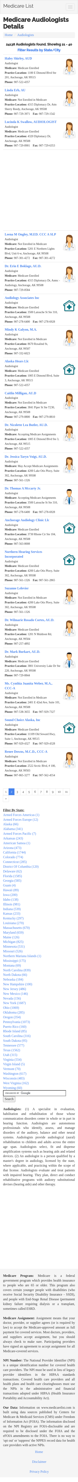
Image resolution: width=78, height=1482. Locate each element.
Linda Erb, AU (15, 90)
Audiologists (25, 35)
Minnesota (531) (14, 946)
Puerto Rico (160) (14, 1026)
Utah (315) (10, 1055)
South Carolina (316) (17, 1036)
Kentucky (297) (13, 918)
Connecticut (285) (15, 862)
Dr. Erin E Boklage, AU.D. (23, 266)
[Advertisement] (38, 190)
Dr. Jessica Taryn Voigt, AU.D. (26, 456)
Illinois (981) (11, 904)
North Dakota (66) (15, 974)
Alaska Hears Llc (17, 361)
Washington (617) (14, 1073)
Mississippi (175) (14, 960)
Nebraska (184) (13, 979)
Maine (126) (11, 937)
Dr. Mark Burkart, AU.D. (22, 651)
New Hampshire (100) (17, 984)
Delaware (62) (12, 871)
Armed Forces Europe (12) (20, 819)
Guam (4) (9, 885)
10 (59, 791)
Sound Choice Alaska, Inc (22, 720)
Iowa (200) (10, 895)
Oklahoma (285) (13, 1012)
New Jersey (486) (14, 989)
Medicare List (18, 5)
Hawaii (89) (11, 890)
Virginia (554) (12, 1059)
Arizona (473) (12, 848)
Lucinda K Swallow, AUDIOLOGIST (31, 122)
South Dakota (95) (15, 1040)
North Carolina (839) (17, 970)
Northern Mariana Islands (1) (22, 956)
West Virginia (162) (16, 1083)
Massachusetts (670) (16, 927)
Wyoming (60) (12, 1088)
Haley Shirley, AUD (18, 58)
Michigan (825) (13, 942)
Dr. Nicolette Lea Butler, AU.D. (26, 425)
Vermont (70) (12, 1069)
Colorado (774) (13, 857)
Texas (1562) (11, 1050)
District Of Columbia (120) (21, 866)
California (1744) (14, 852)
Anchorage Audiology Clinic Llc (27, 520)
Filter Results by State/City (39, 50)
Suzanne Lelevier (17, 588)
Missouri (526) (13, 951)
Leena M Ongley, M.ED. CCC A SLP (30, 234)
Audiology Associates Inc (22, 298)
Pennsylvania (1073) (16, 1022)
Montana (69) (12, 965)
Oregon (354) (12, 1017)
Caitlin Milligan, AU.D (20, 393)
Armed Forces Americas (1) (21, 815)
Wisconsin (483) (14, 1078)
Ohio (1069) (11, 1007)
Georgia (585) (12, 880)
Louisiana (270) (13, 923)
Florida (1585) (12, 876)
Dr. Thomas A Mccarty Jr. (23, 488)
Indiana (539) (12, 909)
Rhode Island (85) (15, 1031)
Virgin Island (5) (14, 1064)
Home (9, 35)
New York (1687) (14, 1003)
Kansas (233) (11, 913)
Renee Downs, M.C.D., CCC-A (26, 751)
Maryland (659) (13, 932)
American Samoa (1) (16, 843)
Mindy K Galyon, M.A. (21, 329)
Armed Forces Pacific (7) (19, 833)
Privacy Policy (39, 1471)
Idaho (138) (10, 899)
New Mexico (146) (15, 993)
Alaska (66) (10, 824)
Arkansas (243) (13, 838)
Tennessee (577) (13, 1045)
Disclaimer (39, 1461)
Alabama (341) (13, 829)
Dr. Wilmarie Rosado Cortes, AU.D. (29, 620)
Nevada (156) (12, 998)
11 (66, 791)
